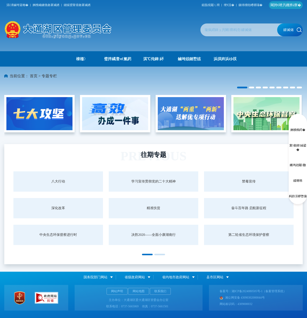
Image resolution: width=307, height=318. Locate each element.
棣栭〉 (82, 59)
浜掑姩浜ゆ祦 (225, 59)
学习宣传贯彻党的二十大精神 (153, 181)
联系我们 (160, 291)
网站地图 (139, 291)
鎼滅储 (292, 29)
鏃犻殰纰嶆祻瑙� (250, 5)
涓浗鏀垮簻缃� (17, 5)
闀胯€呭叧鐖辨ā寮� (286, 5)
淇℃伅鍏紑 (153, 59)
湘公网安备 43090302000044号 (242, 297)
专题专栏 (49, 76)
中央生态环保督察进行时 (58, 234)
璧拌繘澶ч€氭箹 (117, 59)
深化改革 (58, 208)
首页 (34, 76)
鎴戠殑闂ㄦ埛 (211, 5)
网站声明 (117, 291)
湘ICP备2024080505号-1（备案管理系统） (259, 291)
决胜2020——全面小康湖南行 (153, 234)
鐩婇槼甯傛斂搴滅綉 (77, 5)
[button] (242, 87)
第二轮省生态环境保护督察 (248, 234)
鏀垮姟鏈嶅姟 (189, 59)
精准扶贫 (153, 208)
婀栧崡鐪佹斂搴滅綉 (46, 5)
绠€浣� (229, 5)
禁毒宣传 (249, 181)
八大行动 (58, 181)
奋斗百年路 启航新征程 (248, 208)
